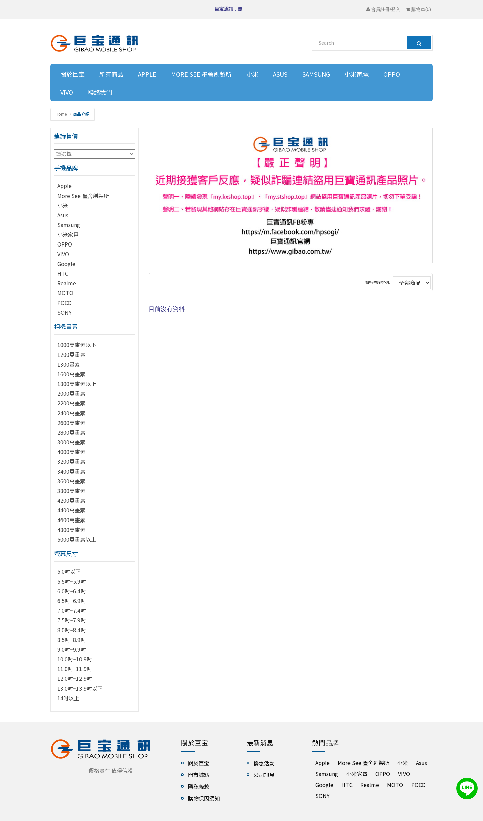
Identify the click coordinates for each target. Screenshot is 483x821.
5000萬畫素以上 (76, 539)
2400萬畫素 (71, 413)
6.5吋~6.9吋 (71, 601)
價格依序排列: (377, 282)
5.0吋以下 (69, 571)
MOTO (65, 293)
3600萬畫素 (71, 481)
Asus (280, 74)
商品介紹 (81, 114)
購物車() (418, 9)
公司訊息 (264, 775)
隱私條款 (198, 786)
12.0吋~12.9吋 (74, 678)
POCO (64, 302)
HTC (62, 273)
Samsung (316, 74)
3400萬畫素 (71, 471)
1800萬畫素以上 (76, 384)
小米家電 (356, 74)
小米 (253, 74)
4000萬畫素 (71, 452)
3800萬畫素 (71, 491)
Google (66, 264)
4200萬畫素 (71, 500)
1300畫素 (68, 364)
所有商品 (111, 74)
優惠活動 (264, 763)
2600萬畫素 (71, 423)
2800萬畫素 (71, 432)
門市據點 (198, 775)
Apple (147, 74)
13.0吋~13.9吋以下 (80, 688)
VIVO (66, 92)
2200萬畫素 (71, 403)
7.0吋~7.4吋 (71, 610)
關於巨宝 (72, 74)
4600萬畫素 (71, 520)
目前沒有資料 (167, 309)
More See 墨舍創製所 (201, 74)
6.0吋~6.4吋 (71, 591)
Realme (66, 283)
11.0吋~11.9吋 (74, 669)
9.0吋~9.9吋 (71, 649)
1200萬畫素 (71, 354)
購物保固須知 (204, 798)
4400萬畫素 (71, 510)
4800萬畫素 (71, 530)
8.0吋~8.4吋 (71, 630)
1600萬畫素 (71, 374)
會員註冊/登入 (383, 9)
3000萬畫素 (71, 442)
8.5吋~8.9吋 (71, 640)
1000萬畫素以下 (76, 345)
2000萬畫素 (71, 393)
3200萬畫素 (71, 461)
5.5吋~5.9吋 (71, 581)
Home (61, 114)
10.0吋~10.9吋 (74, 659)
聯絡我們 (100, 92)
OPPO (391, 74)
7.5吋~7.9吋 (71, 620)
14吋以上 (68, 698)
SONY (64, 312)
